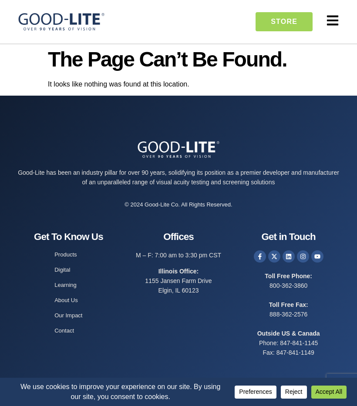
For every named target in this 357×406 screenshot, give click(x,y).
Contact (64, 330)
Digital (62, 269)
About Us (65, 300)
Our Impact (68, 315)
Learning (65, 285)
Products (65, 254)
